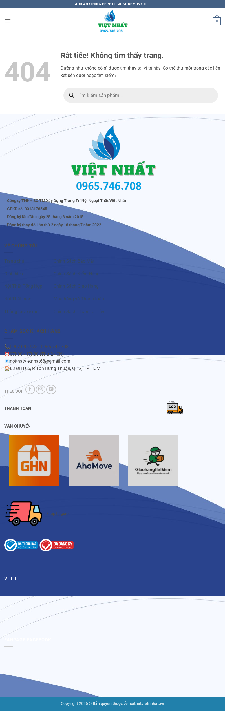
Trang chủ (14, 261)
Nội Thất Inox (17, 299)
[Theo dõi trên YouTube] (51, 389)
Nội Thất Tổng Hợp (23, 286)
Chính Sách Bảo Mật (74, 261)
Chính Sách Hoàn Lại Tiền (79, 311)
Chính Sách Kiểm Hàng (77, 273)
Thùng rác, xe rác (21, 311)
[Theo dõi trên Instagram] (40, 389)
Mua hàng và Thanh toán (79, 299)
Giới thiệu (13, 273)
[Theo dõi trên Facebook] (30, 389)
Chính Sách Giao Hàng (76, 286)
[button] (7, 21)
